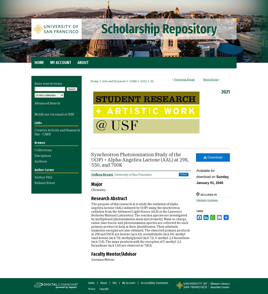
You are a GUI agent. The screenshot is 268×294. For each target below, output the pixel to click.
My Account (128, 283)
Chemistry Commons (207, 200)
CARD (133, 81)
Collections (43, 150)
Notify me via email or (54, 114)
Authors (41, 161)
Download (213, 157)
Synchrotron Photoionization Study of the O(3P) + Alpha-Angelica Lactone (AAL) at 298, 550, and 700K (140, 159)
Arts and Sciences (114, 81)
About (103, 283)
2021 (144, 81)
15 (152, 81)
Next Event (210, 79)
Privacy (91, 289)
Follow (183, 174)
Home (94, 81)
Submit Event (45, 183)
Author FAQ (43, 177)
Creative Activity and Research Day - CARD (57, 132)
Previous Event (184, 79)
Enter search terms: (48, 84)
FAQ (115, 283)
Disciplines (43, 156)
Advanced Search (47, 103)
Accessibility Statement (154, 283)
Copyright (104, 289)
